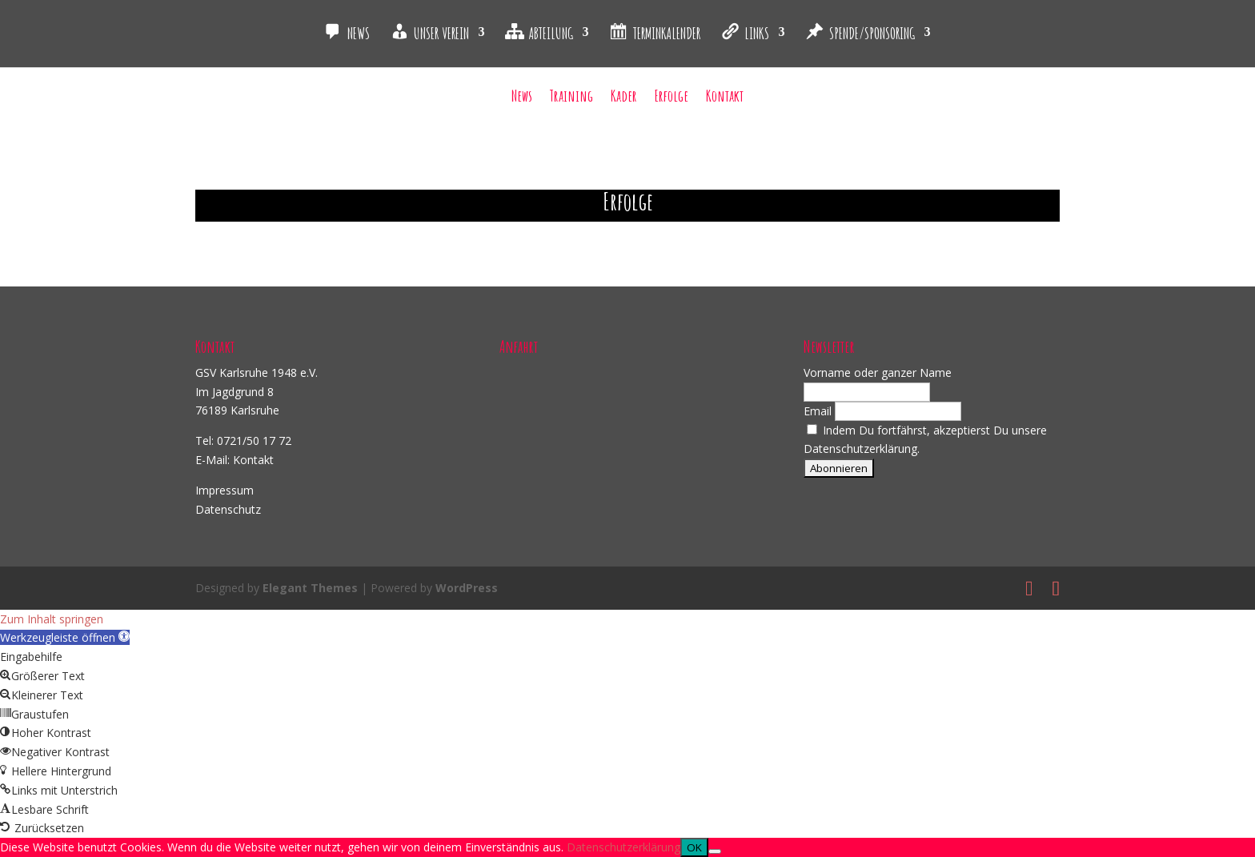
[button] (65, 637)
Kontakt (725, 98)
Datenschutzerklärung (623, 847)
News (521, 98)
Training (571, 98)
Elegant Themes (310, 587)
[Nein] (714, 851)
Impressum (224, 490)
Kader (624, 98)
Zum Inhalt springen (51, 619)
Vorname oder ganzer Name (878, 372)
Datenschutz (228, 509)
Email (818, 410)
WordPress (466, 587)
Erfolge (671, 98)
